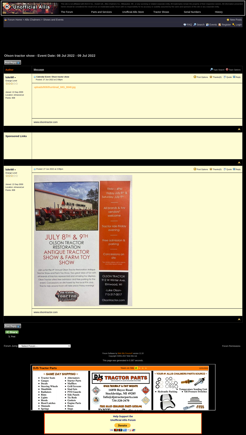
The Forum (67, 12)
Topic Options (233, 70)
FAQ (189, 24)
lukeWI (10, 77)
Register (226, 24)
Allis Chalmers (32, 19)
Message (39, 69)
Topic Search (217, 70)
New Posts (236, 19)
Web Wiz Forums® (125, 353)
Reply (238, 77)
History (219, 12)
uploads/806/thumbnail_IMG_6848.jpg (55, 87)
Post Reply (12, 62)
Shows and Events (53, 19)
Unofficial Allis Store (133, 12)
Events (211, 24)
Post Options (201, 77)
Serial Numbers (192, 12)
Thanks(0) (215, 77)
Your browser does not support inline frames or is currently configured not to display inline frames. (123, 387)
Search (199, 24)
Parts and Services (101, 12)
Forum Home (15, 19)
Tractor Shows (161, 12)
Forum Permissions (232, 346)
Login (239, 24)
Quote (229, 77)
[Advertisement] (123, 40)
